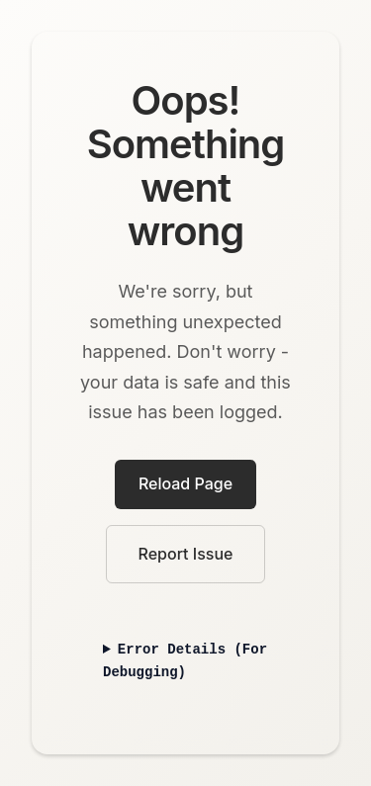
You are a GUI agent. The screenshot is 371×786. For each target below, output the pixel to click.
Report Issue (186, 554)
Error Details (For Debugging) (185, 660)
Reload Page (185, 483)
